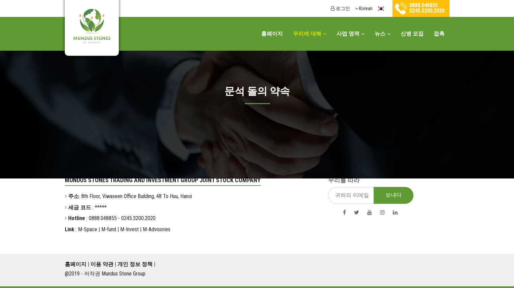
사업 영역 (347, 33)
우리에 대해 (307, 33)
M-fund (108, 229)
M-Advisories (156, 229)
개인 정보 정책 (135, 264)
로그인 (340, 8)
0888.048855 (423, 5)
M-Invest (128, 229)
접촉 (439, 33)
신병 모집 (412, 33)
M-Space (87, 229)
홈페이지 (272, 33)
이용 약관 (101, 264)
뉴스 (380, 33)
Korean (371, 8)
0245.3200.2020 (426, 11)
